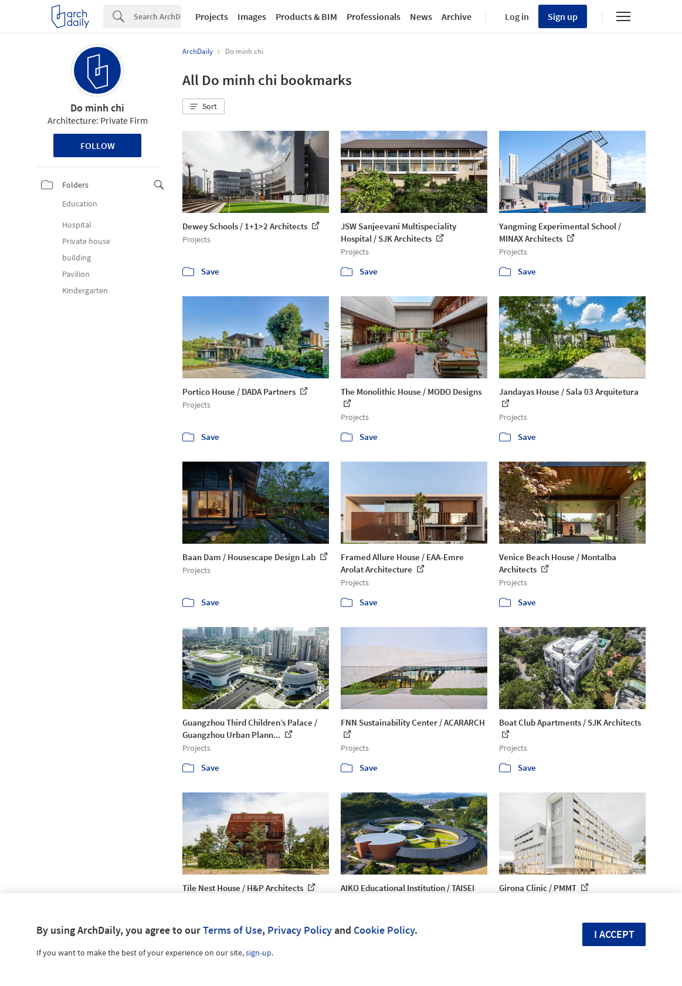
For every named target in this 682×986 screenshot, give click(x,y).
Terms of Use (232, 930)
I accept (614, 934)
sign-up (259, 952)
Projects (211, 16)
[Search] (157, 16)
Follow (97, 145)
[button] (203, 107)
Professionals (374, 16)
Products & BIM (306, 16)
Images (251, 16)
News (421, 16)
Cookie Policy (384, 930)
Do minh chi (97, 107)
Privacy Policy (299, 930)
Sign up (563, 16)
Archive (456, 16)
